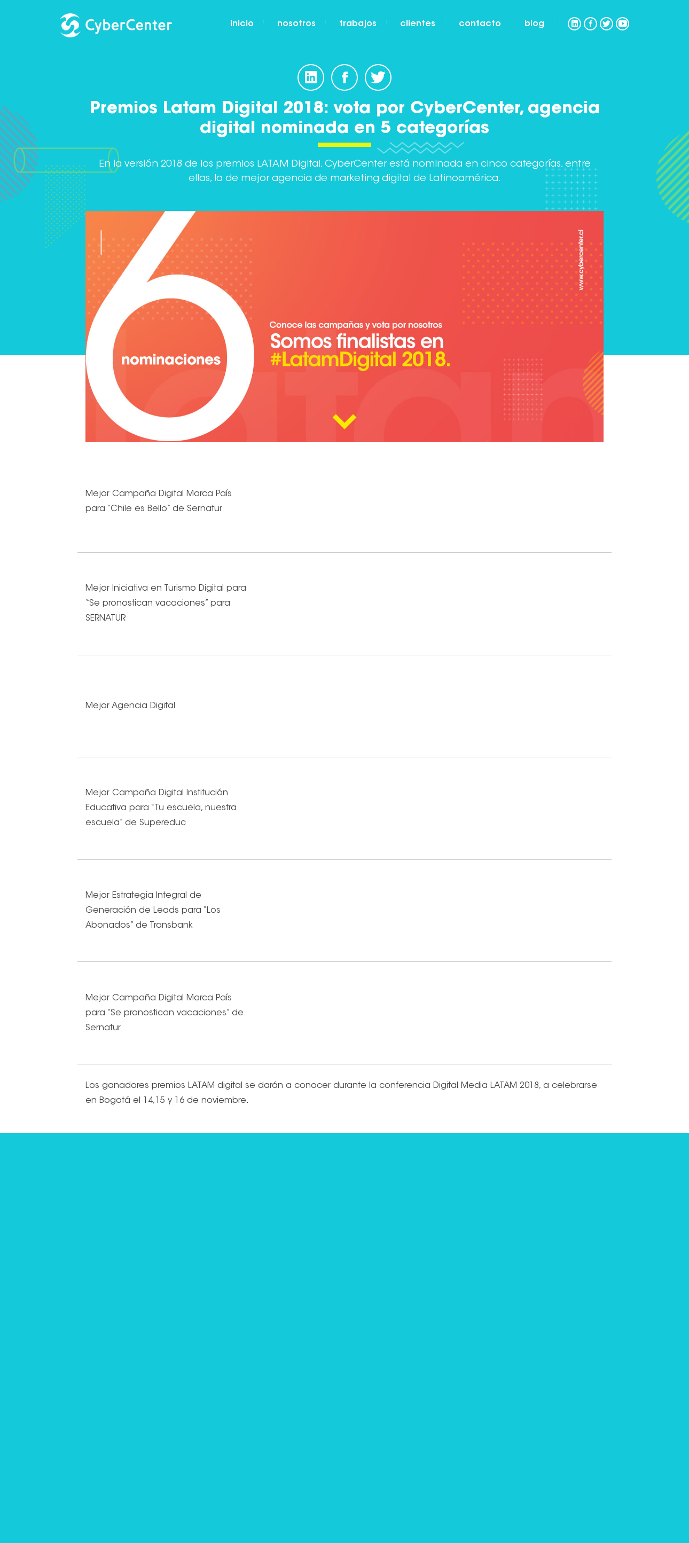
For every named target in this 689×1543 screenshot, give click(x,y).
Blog (534, 24)
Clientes (417, 24)
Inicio (242, 24)
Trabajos (358, 24)
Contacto (480, 24)
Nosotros (296, 24)
